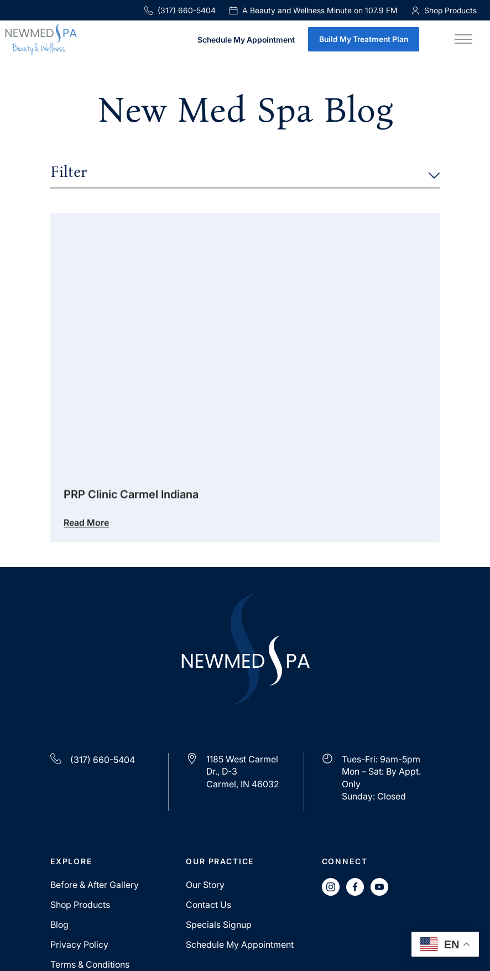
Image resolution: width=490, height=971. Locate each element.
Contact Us (208, 904)
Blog (59, 924)
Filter (245, 173)
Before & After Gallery (94, 884)
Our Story (205, 884)
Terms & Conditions (89, 964)
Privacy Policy (79, 944)
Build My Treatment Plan (363, 39)
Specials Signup (219, 924)
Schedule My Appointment (246, 40)
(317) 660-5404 (180, 10)
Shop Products (80, 904)
